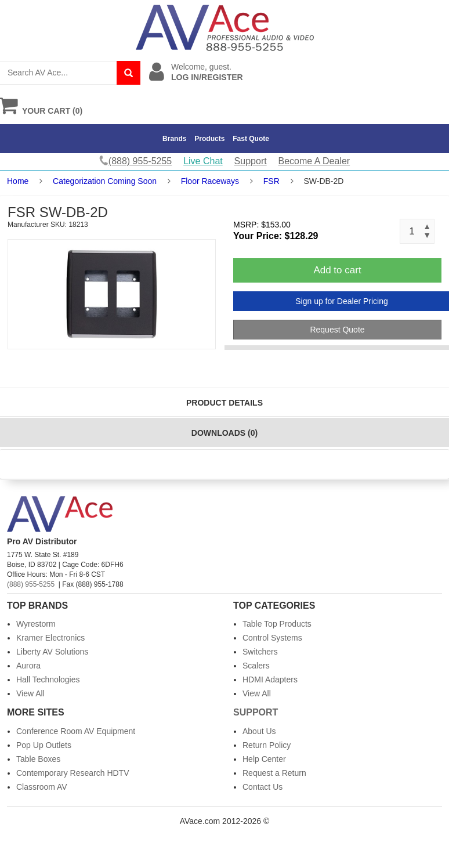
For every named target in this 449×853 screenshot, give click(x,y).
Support (250, 161)
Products (209, 139)
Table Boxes (38, 759)
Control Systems (272, 637)
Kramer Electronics (50, 637)
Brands (174, 139)
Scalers (256, 665)
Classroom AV (41, 786)
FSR (271, 181)
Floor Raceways (210, 181)
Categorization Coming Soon (105, 181)
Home (17, 181)
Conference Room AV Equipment (75, 731)
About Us (259, 731)
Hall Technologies (47, 679)
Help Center (264, 759)
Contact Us (262, 786)
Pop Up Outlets (43, 745)
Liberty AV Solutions (52, 651)
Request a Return (274, 773)
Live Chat (203, 161)
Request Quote (337, 329)
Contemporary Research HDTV (72, 773)
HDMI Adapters (270, 679)
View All (30, 693)
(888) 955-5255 (31, 584)
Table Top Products (277, 623)
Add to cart (337, 270)
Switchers (260, 651)
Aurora (28, 665)
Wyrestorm (36, 623)
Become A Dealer (314, 161)
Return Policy (266, 745)
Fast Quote (251, 139)
